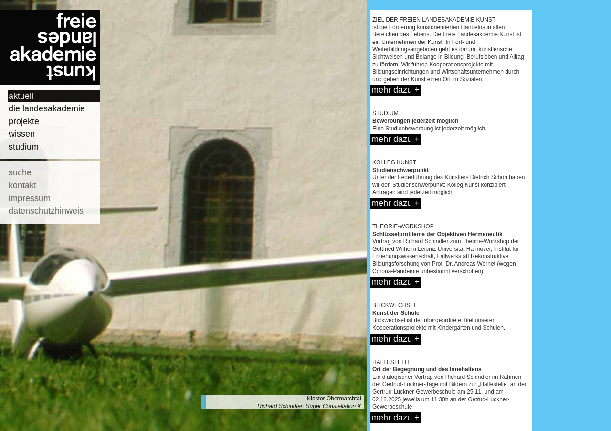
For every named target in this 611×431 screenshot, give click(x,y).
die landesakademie (47, 108)
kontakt (22, 185)
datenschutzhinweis (46, 211)
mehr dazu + (395, 90)
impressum (30, 198)
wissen (22, 134)
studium (24, 146)
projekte (24, 121)
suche (20, 172)
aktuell (21, 96)
